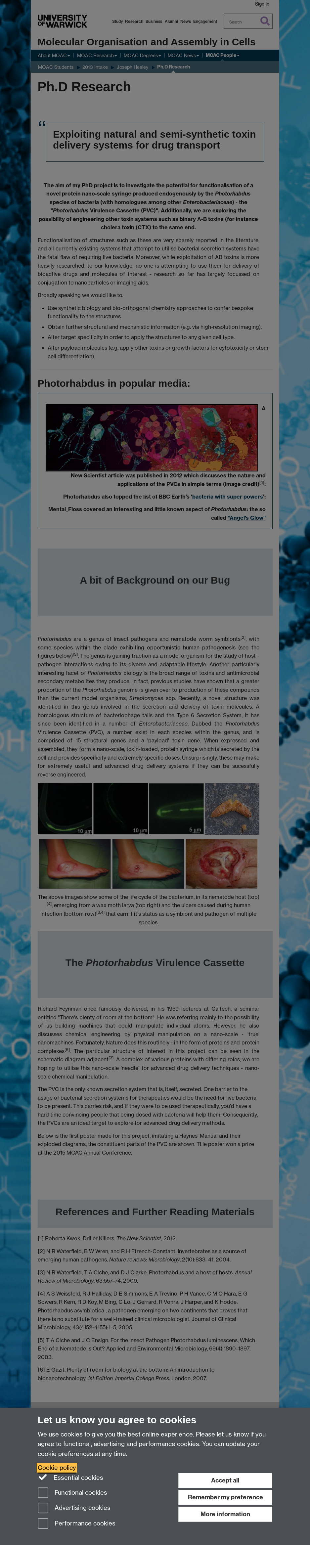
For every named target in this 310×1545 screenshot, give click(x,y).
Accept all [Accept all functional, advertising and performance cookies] (225, 1480)
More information (225, 1514)
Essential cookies (71, 1477)
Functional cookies (72, 1493)
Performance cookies (76, 1524)
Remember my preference (225, 1497)
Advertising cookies (74, 1508)
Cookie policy (57, 1468)
